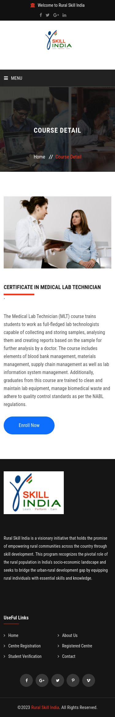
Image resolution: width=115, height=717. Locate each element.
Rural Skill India (45, 707)
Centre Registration (22, 645)
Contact (66, 656)
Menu (13, 78)
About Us (68, 635)
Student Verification (23, 656)
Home (39, 157)
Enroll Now (29, 425)
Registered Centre (75, 645)
